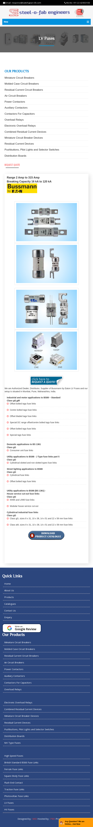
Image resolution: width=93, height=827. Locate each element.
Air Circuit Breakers (16, 95)
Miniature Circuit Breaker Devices (24, 137)
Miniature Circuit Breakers (19, 77)
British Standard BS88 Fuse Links (21, 762)
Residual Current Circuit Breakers (24, 89)
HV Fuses (9, 809)
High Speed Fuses (13, 755)
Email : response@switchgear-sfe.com (22, 2)
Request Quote (12, 165)
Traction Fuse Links (14, 789)
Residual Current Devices (19, 143)
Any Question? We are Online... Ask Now (74, 822)
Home (7, 583)
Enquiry (8, 617)
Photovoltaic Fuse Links (16, 796)
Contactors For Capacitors (20, 113)
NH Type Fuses (12, 742)
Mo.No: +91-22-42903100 (77, 2)
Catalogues (10, 603)
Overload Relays (14, 119)
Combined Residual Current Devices (25, 131)
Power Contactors (15, 101)
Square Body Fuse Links (16, 775)
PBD (52, 818)
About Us (9, 590)
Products (9, 597)
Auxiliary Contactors (16, 107)
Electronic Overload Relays (20, 125)
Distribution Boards (15, 155)
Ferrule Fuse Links (13, 769)
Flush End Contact (13, 782)
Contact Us (10, 610)
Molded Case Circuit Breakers (22, 83)
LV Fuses (9, 802)
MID (34, 818)
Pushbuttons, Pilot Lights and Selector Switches (32, 149)
